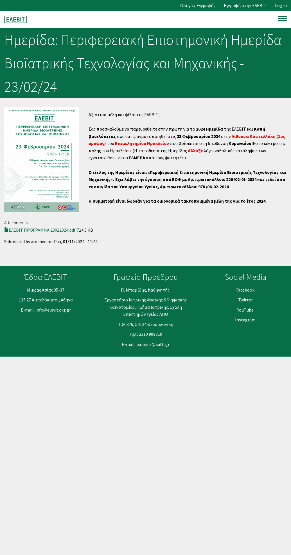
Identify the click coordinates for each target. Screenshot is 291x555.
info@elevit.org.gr (53, 310)
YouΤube (245, 310)
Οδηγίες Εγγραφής (197, 5)
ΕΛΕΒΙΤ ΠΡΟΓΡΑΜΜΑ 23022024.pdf (42, 230)
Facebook (245, 290)
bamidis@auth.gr (153, 344)
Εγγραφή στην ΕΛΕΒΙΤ (245, 5)
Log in (281, 5)
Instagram (245, 320)
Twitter (245, 300)
